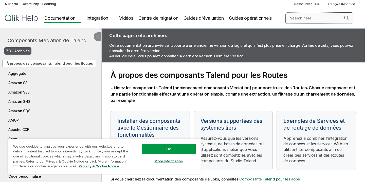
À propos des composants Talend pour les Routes (50, 63)
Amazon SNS (19, 101)
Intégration (97, 18)
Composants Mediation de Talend (47, 40)
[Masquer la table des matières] (97, 36)
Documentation (60, 18)
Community (30, 4)
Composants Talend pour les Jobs (269, 179)
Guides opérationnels (250, 18)
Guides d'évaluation (204, 18)
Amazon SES (19, 92)
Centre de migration (158, 18)
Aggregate (17, 73)
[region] (104, 156)
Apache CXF (18, 129)
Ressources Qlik (306, 4)
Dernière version (229, 56)
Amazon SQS (19, 111)
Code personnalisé (24, 176)
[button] (346, 17)
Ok (168, 149)
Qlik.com (11, 4)
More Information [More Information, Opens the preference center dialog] (168, 161)
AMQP (13, 120)
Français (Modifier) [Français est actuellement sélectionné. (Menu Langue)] (342, 4)
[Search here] (319, 18)
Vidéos (126, 18)
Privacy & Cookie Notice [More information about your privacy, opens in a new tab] (99, 166)
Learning (49, 4)
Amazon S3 (18, 83)
